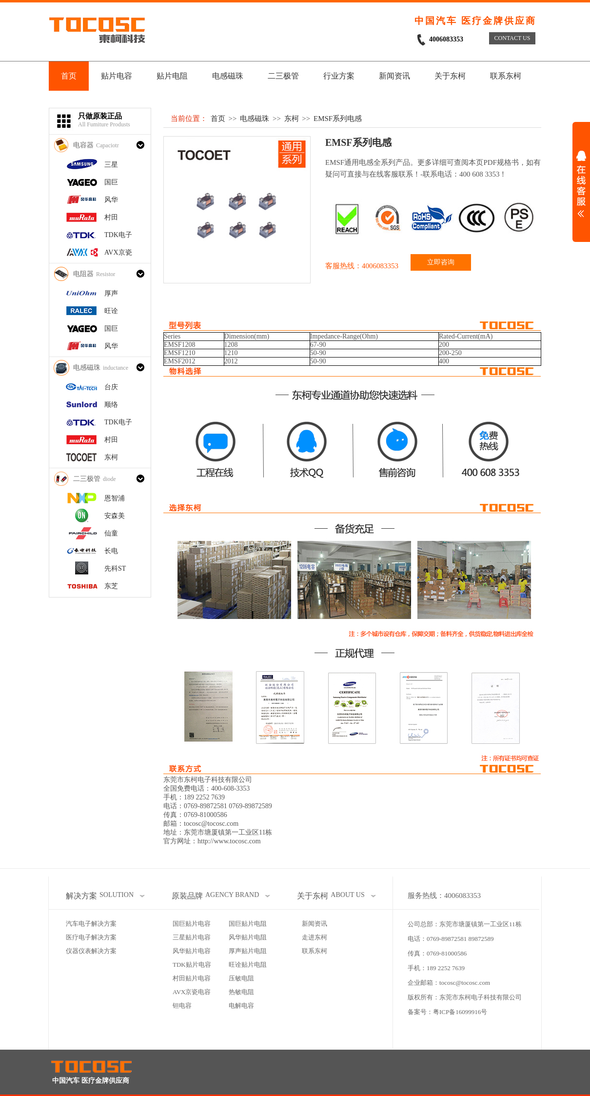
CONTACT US (512, 38)
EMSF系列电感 (338, 118)
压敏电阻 (241, 978)
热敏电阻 (241, 992)
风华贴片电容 (192, 951)
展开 (581, 183)
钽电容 (182, 1005)
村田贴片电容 (192, 978)
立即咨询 (440, 262)
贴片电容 (116, 76)
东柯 (291, 118)
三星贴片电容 (192, 937)
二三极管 (283, 76)
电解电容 (241, 1005)
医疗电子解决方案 (91, 937)
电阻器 (94, 274)
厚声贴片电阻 (248, 951)
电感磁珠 (227, 76)
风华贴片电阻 (248, 937)
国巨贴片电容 (192, 923)
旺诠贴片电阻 (248, 964)
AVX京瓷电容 (192, 992)
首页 (69, 76)
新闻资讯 (394, 76)
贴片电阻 (172, 76)
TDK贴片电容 (192, 964)
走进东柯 (314, 937)
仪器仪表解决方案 (91, 951)
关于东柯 (450, 76)
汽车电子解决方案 (91, 923)
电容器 (96, 145)
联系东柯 (505, 76)
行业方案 (338, 76)
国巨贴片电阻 (248, 923)
